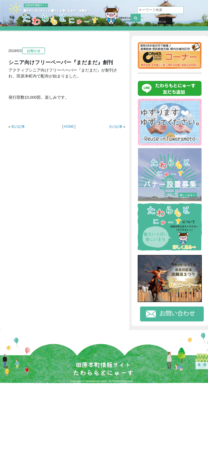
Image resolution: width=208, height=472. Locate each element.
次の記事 (115, 126)
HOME (69, 126)
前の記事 (18, 126)
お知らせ (33, 51)
